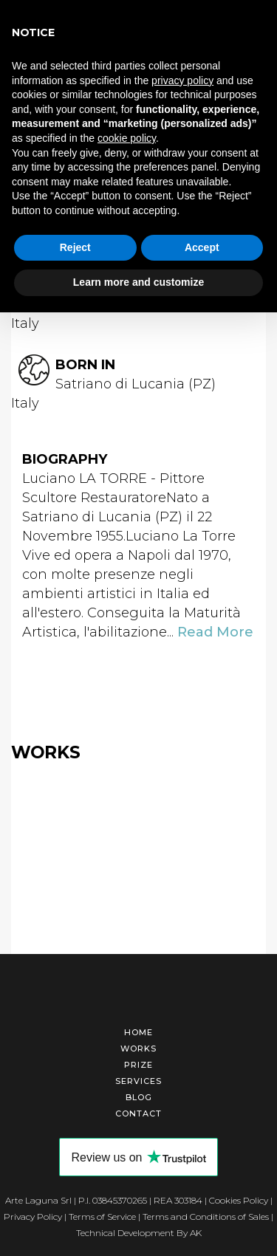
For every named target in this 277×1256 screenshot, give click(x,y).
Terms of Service (102, 1216)
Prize (138, 1065)
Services (138, 1081)
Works (138, 1048)
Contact (138, 1113)
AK (196, 1232)
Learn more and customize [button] (138, 282)
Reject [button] (75, 247)
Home (138, 1032)
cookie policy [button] (127, 138)
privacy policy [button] (182, 80)
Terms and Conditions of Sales (206, 1216)
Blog (139, 1097)
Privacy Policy (33, 1216)
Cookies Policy (238, 1200)
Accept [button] (202, 247)
